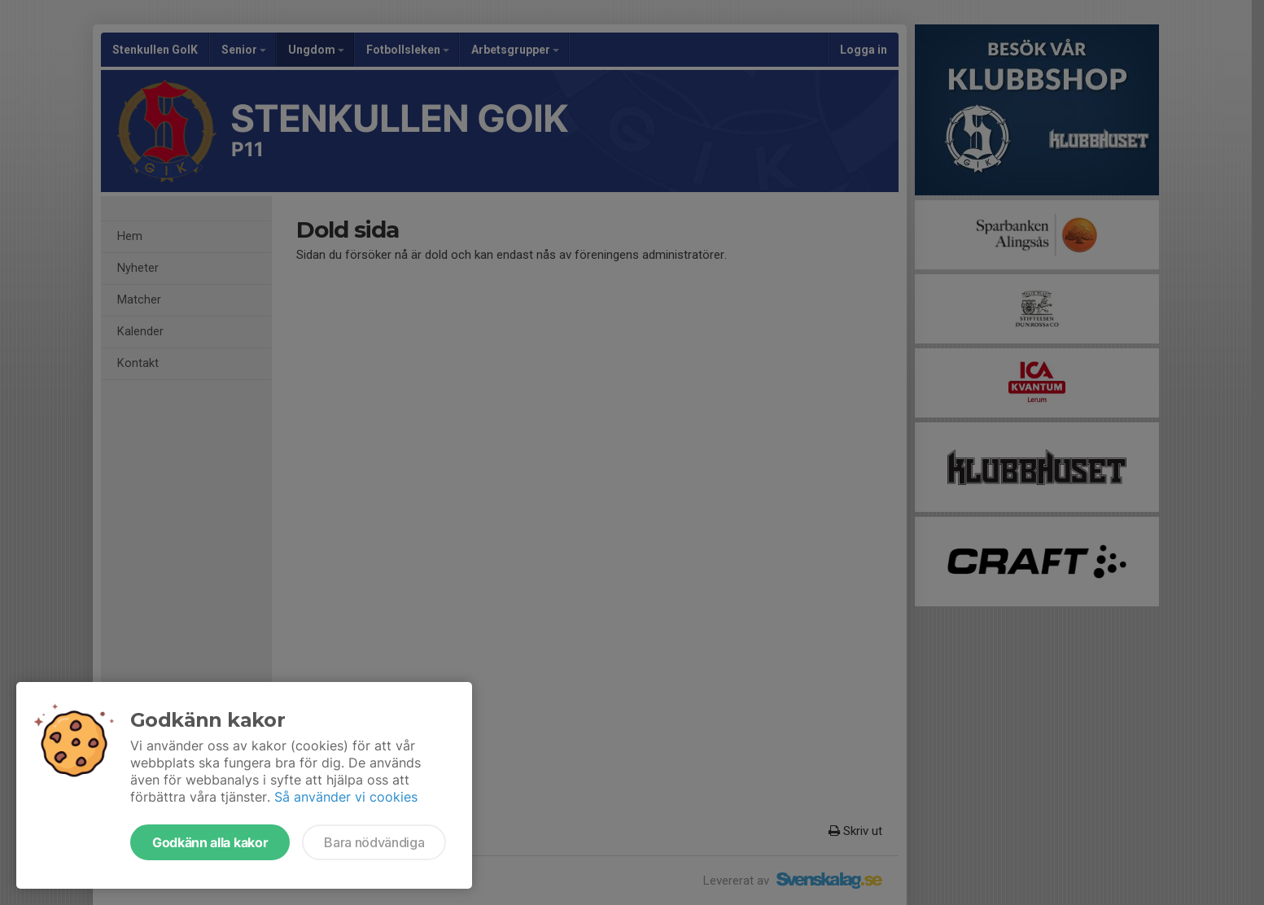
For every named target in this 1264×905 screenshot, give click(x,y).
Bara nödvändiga (374, 842)
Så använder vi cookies (346, 797)
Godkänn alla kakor (210, 842)
